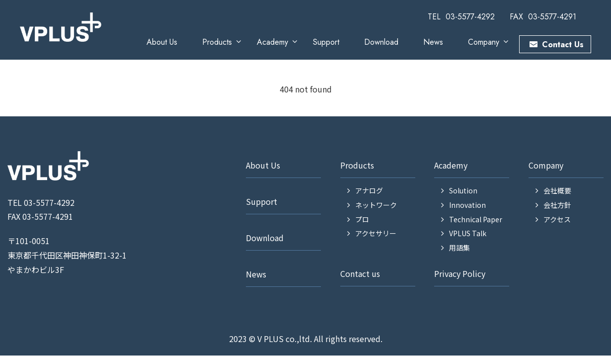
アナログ (369, 190)
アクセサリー (375, 233)
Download (381, 42)
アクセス (557, 219)
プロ (362, 219)
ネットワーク (376, 205)
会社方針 (557, 205)
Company (483, 42)
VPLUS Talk (467, 233)
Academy (272, 42)
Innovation (467, 205)
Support (326, 42)
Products (217, 42)
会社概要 (557, 190)
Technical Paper (475, 219)
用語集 (459, 248)
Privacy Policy (459, 273)
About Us (162, 42)
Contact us (360, 273)
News (433, 42)
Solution (463, 190)
